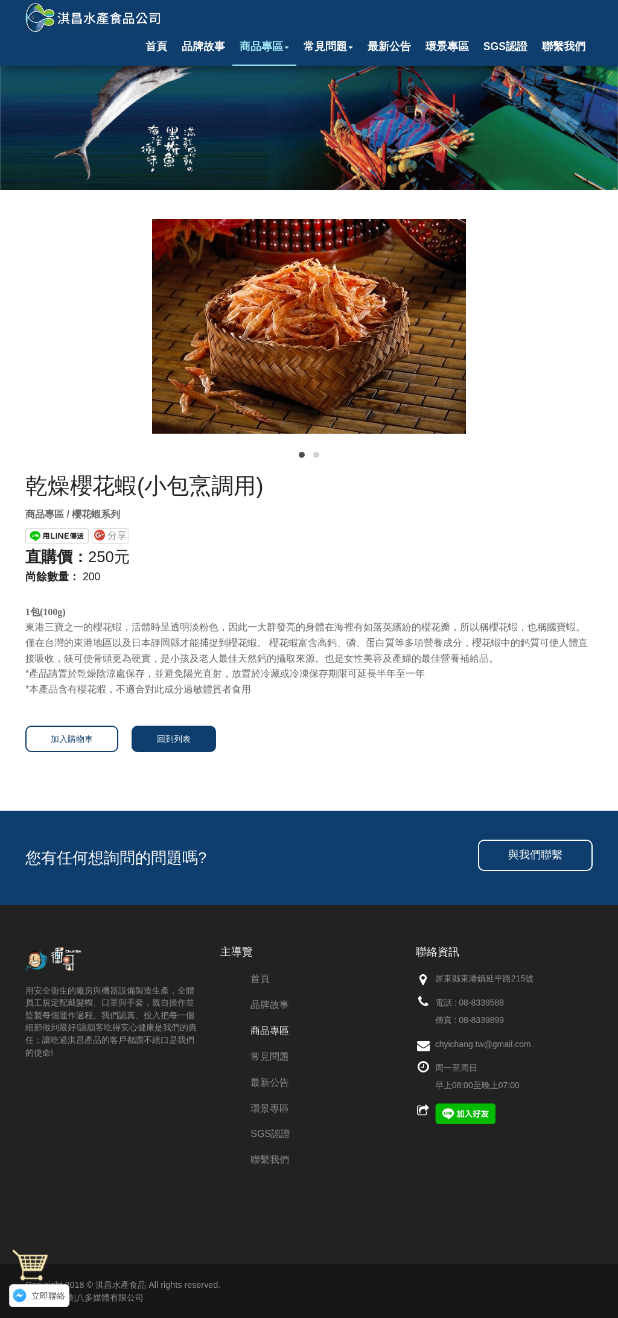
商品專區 (264, 46)
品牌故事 (203, 46)
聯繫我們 (563, 46)
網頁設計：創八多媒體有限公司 (84, 1297)
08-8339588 (481, 1002)
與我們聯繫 (535, 855)
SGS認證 (505, 46)
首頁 (156, 46)
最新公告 (389, 46)
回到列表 (174, 739)
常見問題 (328, 46)
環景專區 (447, 46)
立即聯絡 (48, 1296)
